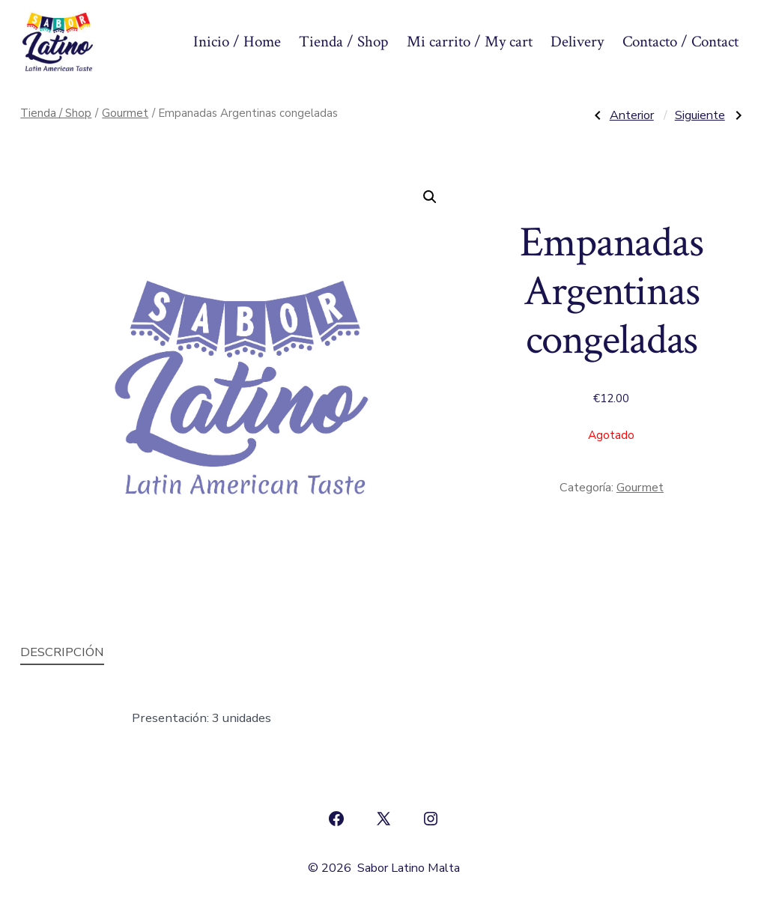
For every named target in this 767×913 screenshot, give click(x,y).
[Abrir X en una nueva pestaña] (383, 819)
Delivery (577, 41)
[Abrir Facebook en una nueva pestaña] (336, 819)
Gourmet (125, 113)
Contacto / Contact (680, 41)
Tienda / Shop (343, 41)
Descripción (62, 652)
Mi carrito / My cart (470, 41)
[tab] (62, 652)
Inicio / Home (237, 41)
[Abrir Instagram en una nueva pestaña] (431, 819)
